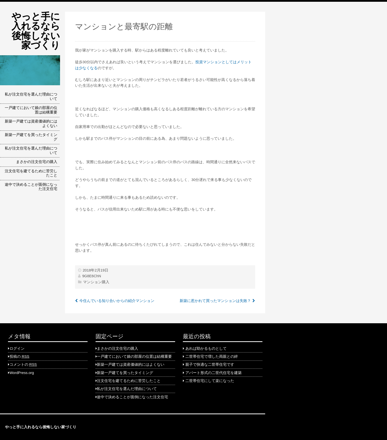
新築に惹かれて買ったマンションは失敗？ (215, 301)
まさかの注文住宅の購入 (36, 162)
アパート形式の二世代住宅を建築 (213, 373)
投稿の (19, 356)
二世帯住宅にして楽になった (209, 381)
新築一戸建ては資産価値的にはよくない (31, 123)
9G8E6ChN (91, 276)
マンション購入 (96, 282)
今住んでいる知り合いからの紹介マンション (116, 301)
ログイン (17, 348)
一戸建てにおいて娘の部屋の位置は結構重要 (31, 110)
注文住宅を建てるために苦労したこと (31, 173)
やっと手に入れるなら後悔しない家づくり (36, 30)
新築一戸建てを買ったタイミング (31, 137)
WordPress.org (22, 373)
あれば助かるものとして (206, 348)
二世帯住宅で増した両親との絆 (211, 356)
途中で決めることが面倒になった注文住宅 (31, 186)
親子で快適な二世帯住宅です (209, 364)
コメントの (23, 364)
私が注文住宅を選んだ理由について (31, 96)
